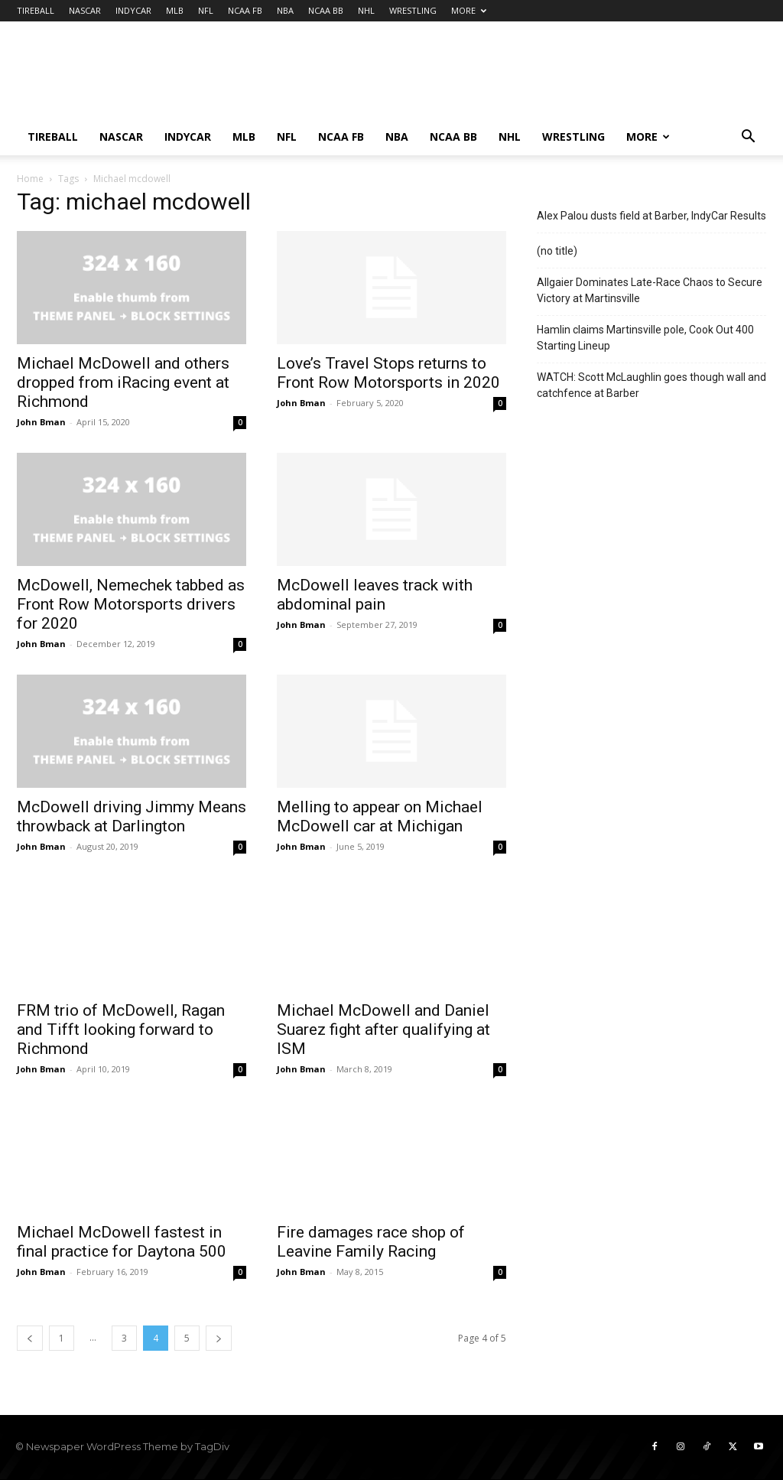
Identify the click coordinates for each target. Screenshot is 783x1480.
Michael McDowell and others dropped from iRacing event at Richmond (123, 382)
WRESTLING (413, 10)
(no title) (557, 251)
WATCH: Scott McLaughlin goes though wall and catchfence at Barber (651, 385)
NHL (366, 10)
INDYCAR (133, 10)
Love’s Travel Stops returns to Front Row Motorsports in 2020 (388, 373)
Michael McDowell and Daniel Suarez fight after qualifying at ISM (383, 1029)
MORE (468, 10)
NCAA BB (325, 10)
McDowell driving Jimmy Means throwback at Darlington (131, 816)
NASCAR (85, 10)
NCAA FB (245, 10)
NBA (285, 10)
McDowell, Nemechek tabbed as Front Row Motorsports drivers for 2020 (131, 604)
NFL (205, 10)
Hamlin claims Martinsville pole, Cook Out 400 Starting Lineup (645, 338)
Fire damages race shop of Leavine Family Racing (371, 1241)
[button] (747, 138)
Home (30, 178)
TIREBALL (35, 10)
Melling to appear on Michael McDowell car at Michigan (379, 816)
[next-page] (219, 1338)
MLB (175, 10)
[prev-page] (30, 1338)
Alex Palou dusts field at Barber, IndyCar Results (651, 216)
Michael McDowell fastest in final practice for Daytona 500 (121, 1241)
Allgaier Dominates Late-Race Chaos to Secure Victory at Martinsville (649, 290)
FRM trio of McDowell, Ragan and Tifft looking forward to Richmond (121, 1029)
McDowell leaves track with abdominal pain (375, 594)
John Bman (41, 422)
